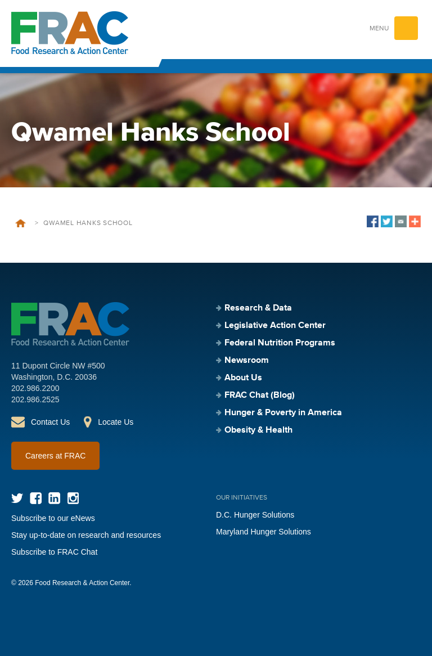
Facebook (36, 498)
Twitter (17, 498)
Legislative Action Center (275, 325)
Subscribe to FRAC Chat (54, 551)
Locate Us (115, 421)
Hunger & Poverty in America (283, 412)
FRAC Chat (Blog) (259, 395)
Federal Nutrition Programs (279, 343)
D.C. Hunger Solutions (255, 514)
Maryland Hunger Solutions (263, 531)
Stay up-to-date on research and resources (86, 535)
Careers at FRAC (55, 455)
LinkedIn (54, 498)
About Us (243, 378)
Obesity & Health (258, 430)
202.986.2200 (35, 388)
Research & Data (258, 308)
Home (20, 223)
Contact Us (50, 421)
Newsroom (246, 360)
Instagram (73, 498)
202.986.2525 (35, 399)
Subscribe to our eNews (53, 518)
